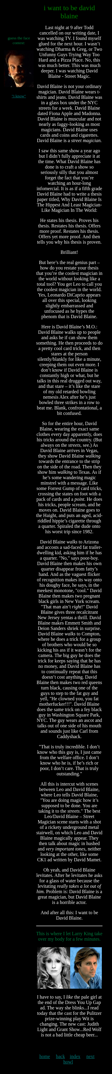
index (75, 1056)
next (90, 1056)
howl (68, 1061)
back (60, 1056)
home (44, 1056)
